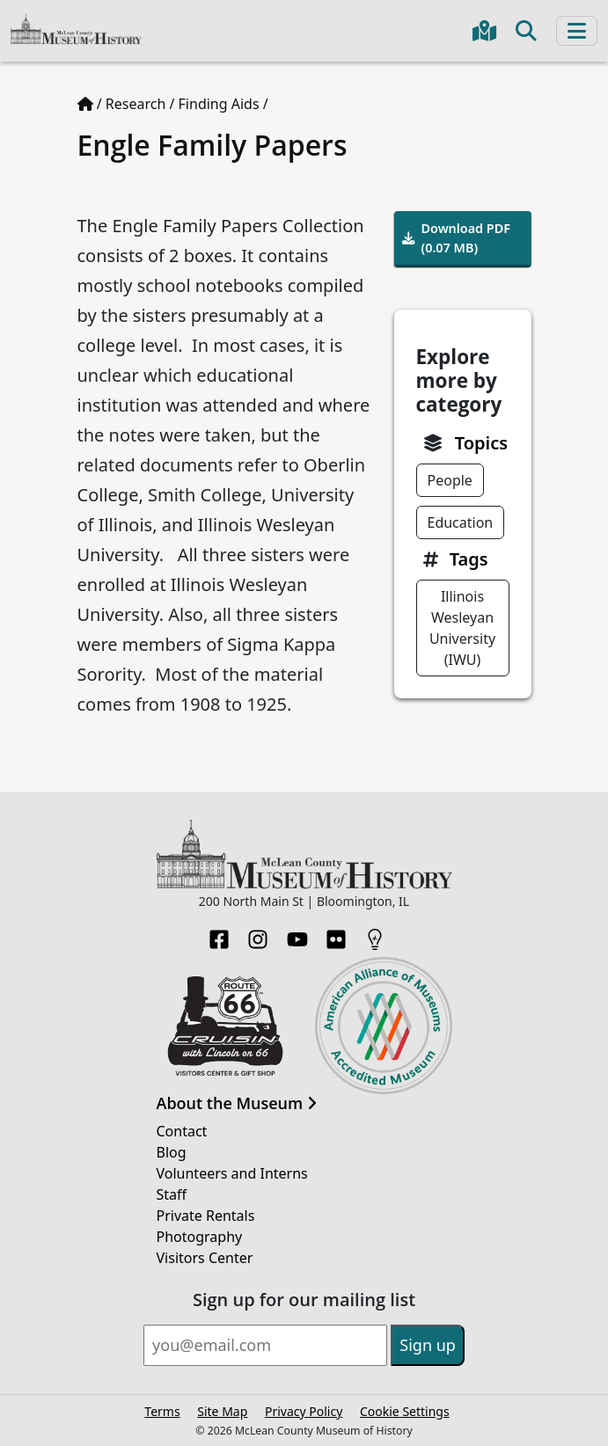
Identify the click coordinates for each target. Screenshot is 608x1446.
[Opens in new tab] (225, 1024)
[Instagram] (257, 934)
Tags (469, 559)
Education (461, 522)
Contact (182, 1131)
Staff (172, 1194)
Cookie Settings (405, 1411)
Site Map (222, 1411)
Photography (200, 1236)
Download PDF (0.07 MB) (456, 238)
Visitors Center (205, 1257)
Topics (481, 443)
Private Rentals (206, 1215)
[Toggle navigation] (576, 31)
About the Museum (237, 1104)
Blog (172, 1152)
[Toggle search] (526, 30)
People (450, 480)
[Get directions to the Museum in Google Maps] (484, 31)
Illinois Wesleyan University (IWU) (462, 628)
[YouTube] (297, 934)
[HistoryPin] (374, 934)
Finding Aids (219, 103)
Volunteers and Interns (232, 1173)
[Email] (265, 1345)
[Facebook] (219, 934)
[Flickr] (336, 934)
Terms (161, 1411)
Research (136, 103)
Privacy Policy (303, 1411)
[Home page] (85, 103)
